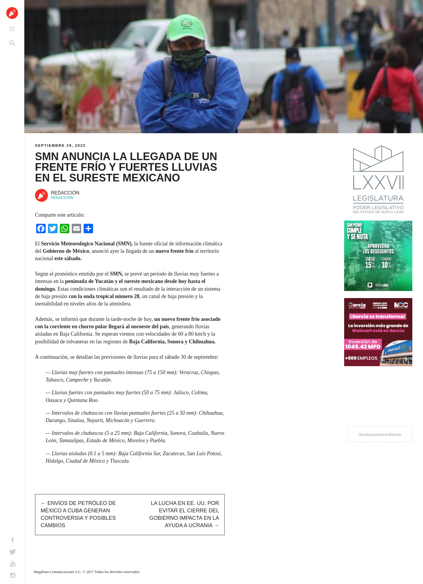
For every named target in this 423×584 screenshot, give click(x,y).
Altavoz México (12, 13)
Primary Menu (12, 29)
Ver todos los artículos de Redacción (380, 434)
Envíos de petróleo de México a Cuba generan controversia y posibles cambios (78, 514)
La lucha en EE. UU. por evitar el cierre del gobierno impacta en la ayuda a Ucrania (184, 514)
